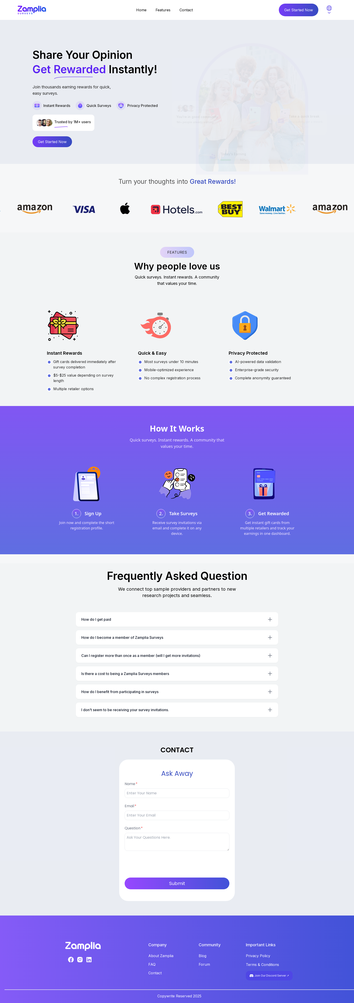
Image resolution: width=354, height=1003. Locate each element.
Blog (202, 955)
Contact (186, 10)
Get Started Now (298, 10)
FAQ (152, 964)
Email (129, 806)
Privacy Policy (258, 955)
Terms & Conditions (262, 964)
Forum (204, 964)
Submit (177, 883)
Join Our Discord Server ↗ (269, 976)
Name (130, 783)
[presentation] (159, 863)
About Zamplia (160, 955)
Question (132, 828)
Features (163, 10)
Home (141, 10)
